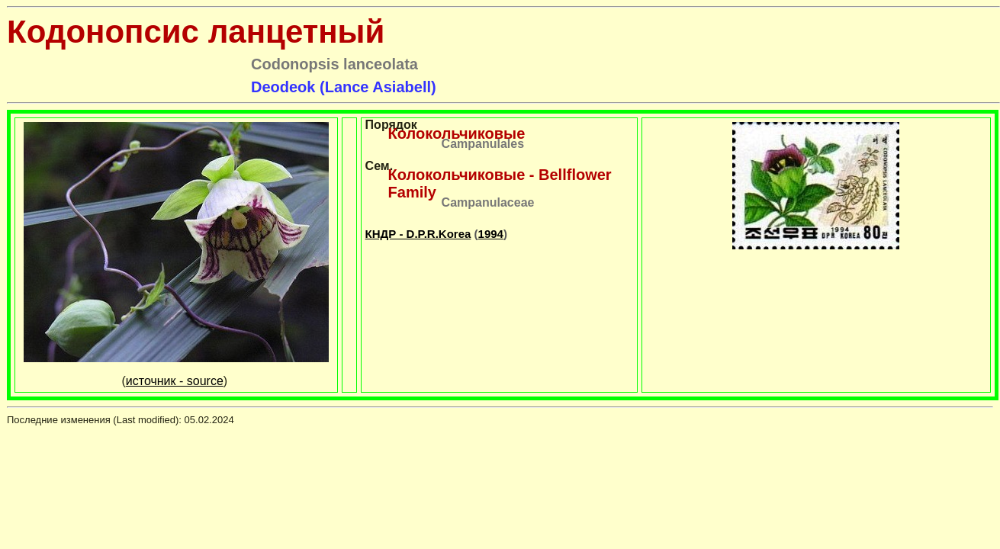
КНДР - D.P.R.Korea (418, 233)
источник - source (174, 380)
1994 (490, 233)
